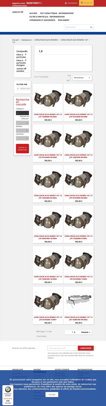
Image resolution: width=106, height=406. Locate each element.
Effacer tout (23, 88)
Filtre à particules (21, 55)
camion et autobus (21, 69)
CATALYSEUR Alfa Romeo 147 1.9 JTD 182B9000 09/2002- (48, 115)
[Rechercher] (79, 27)
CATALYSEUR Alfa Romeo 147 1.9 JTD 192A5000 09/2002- (48, 196)
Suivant (86, 332)
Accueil (33, 13)
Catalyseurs (22, 51)
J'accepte (51, 394)
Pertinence (82, 77)
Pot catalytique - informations (57, 13)
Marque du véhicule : (24, 117)
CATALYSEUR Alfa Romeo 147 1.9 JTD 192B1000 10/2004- (48, 278)
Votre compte (62, 369)
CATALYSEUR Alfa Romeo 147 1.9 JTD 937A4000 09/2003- (48, 156)
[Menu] (12, 386)
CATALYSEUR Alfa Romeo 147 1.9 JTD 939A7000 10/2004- (48, 237)
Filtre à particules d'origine (21, 62)
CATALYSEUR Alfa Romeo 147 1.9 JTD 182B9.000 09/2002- (78, 318)
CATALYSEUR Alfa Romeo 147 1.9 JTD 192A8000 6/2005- (78, 237)
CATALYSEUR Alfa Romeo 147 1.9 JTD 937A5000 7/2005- (78, 278)
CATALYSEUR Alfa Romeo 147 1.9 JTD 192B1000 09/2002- (78, 156)
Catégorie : (20, 109)
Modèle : (19, 126)
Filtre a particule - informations (47, 16)
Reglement (63, 20)
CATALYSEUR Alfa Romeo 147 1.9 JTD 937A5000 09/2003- (78, 196)
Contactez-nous (19, 5)
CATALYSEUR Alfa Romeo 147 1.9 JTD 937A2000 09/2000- (78, 115)
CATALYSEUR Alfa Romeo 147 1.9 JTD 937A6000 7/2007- (48, 318)
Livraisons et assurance (42, 20)
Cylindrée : (20, 134)
